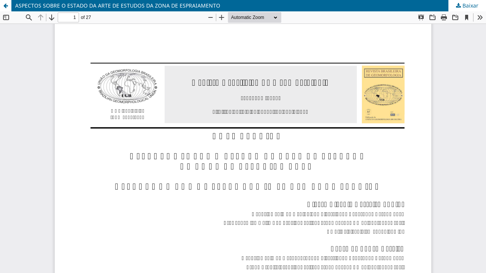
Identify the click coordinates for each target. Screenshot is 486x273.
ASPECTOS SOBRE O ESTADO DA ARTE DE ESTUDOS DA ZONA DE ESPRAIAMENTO (117, 5)
